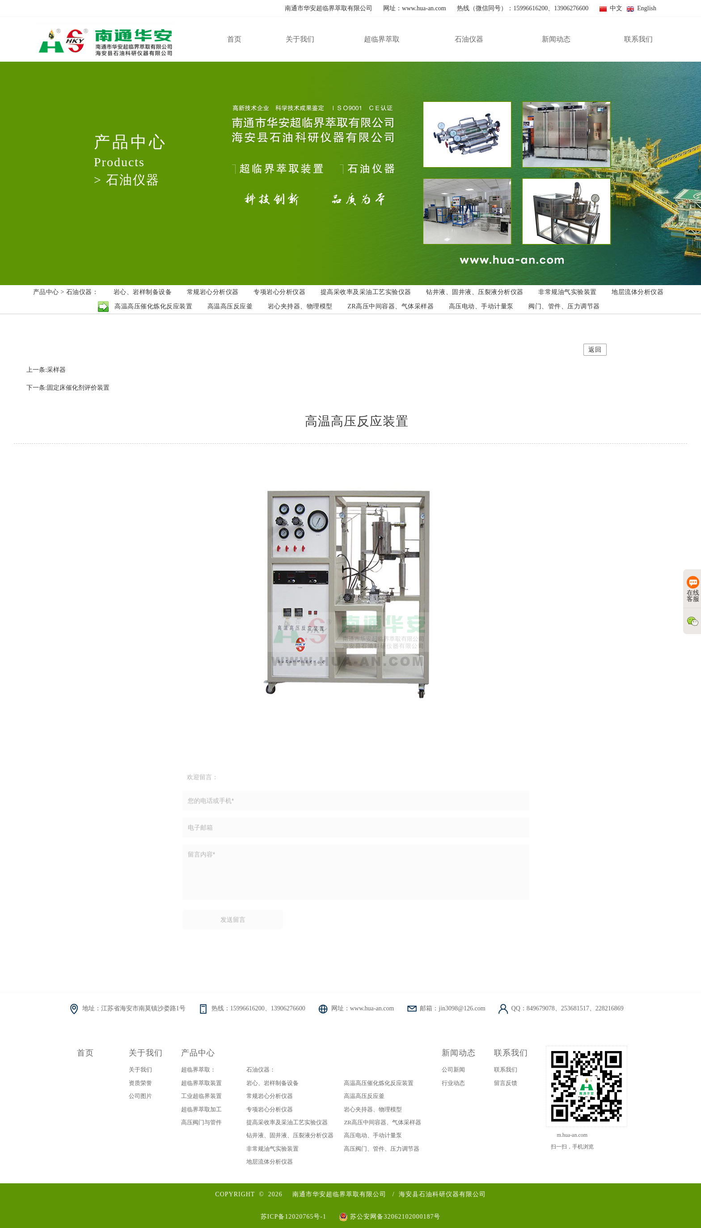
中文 (611, 8)
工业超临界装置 (201, 1096)
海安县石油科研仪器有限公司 (442, 1194)
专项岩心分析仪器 (269, 1109)
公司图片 (140, 1096)
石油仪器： (260, 1069)
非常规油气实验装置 (272, 1148)
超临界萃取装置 (201, 1083)
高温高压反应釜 (364, 1096)
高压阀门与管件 (201, 1122)
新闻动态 (459, 1052)
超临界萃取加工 (201, 1109)
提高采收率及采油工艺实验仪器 (287, 1122)
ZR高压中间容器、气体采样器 (382, 1122)
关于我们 (146, 1052)
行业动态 (453, 1083)
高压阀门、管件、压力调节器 (381, 1148)
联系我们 (511, 1052)
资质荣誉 (140, 1083)
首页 (85, 1052)
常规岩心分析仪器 (269, 1096)
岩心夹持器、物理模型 (373, 1109)
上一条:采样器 (46, 369)
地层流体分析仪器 (269, 1161)
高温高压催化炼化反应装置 (379, 1083)
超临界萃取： (198, 1069)
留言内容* (356, 875)
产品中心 (198, 1052)
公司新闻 (453, 1069)
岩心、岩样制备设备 (272, 1083)
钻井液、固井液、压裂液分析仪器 (290, 1135)
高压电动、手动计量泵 (373, 1135)
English (641, 8)
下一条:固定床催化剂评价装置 (68, 387)
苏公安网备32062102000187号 (389, 1216)
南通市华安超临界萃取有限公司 (339, 1194)
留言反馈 (505, 1083)
